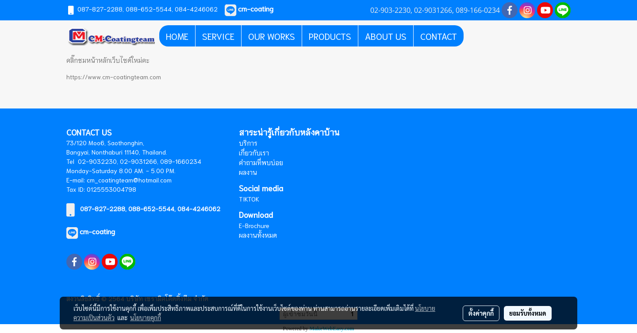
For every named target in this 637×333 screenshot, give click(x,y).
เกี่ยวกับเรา (254, 153)
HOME (177, 36)
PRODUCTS (330, 36)
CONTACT (438, 36)
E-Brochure (254, 225)
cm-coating (97, 231)
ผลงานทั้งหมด (258, 235)
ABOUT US (386, 36)
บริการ (248, 143)
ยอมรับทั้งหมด (527, 313)
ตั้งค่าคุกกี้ (481, 313)
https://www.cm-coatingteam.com (113, 77)
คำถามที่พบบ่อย (261, 162)
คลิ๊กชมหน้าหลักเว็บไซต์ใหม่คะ (108, 60)
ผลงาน (248, 172)
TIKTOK (249, 199)
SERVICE (218, 36)
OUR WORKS (271, 36)
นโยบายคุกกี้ (145, 317)
